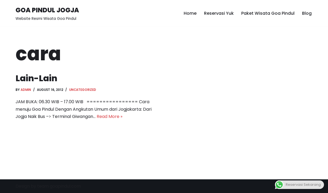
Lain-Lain (36, 78)
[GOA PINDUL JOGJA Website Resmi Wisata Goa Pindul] (47, 13)
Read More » (109, 116)
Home (190, 13)
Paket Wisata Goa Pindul (268, 13)
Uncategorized (82, 90)
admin (26, 90)
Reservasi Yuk (219, 13)
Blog (307, 13)
